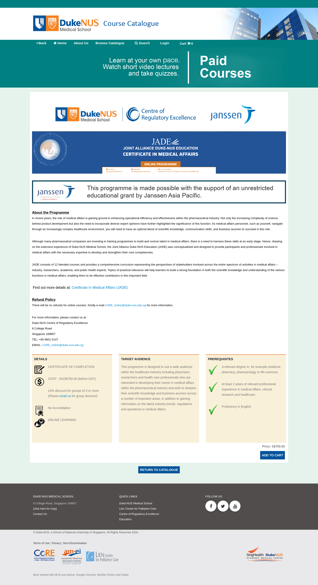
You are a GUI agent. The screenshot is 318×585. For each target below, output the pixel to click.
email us (65, 396)
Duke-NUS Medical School (135, 503)
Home (60, 43)
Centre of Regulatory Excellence (139, 514)
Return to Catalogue (159, 470)
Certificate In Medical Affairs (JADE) (100, 287)
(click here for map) (45, 508)
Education (125, 519)
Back (41, 43)
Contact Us (40, 514)
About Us (81, 43)
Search (142, 43)
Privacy (56, 543)
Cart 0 (186, 43)
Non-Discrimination (75, 543)
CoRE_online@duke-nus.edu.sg (125, 305)
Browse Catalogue (110, 43)
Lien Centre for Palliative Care (137, 508)
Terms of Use (41, 543)
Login (164, 43)
